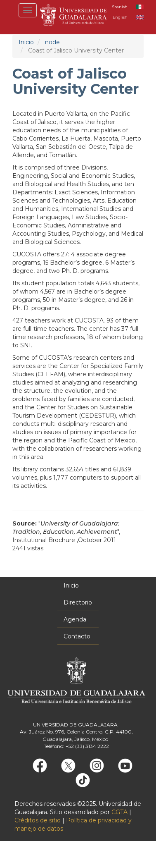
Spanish (120, 7)
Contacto (77, 636)
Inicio (26, 42)
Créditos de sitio (37, 820)
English (120, 17)
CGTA (119, 812)
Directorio (78, 602)
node (52, 42)
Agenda (75, 619)
